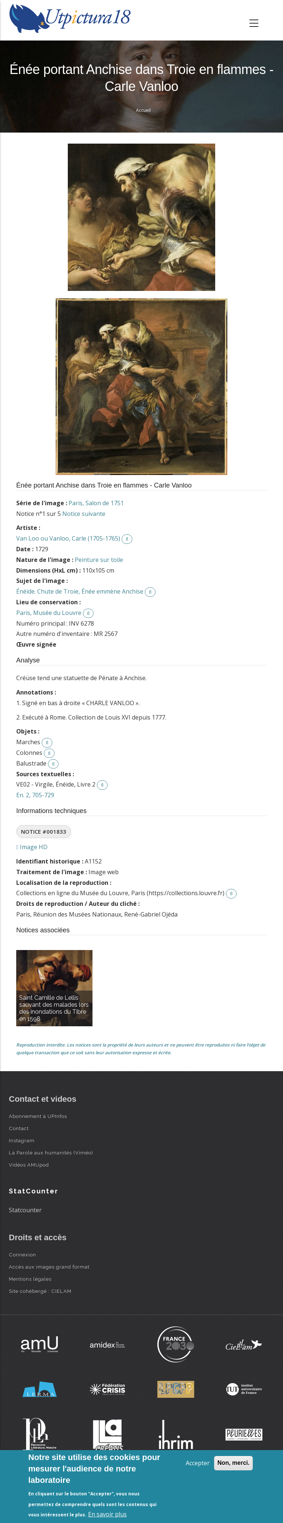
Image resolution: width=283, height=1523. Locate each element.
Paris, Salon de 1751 (96, 503)
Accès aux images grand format (49, 1267)
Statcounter (25, 1210)
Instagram (22, 1140)
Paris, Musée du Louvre (48, 613)
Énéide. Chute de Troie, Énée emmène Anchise (79, 591)
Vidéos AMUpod (29, 1165)
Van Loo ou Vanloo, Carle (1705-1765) (68, 538)
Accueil (143, 110)
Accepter (198, 1463)
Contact (19, 1128)
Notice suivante (83, 514)
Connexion (22, 1255)
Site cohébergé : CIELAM (40, 1291)
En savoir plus (107, 1514)
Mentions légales (30, 1279)
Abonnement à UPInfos (38, 1116)
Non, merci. (233, 1463)
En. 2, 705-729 (35, 795)
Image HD (32, 847)
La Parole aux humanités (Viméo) (51, 1153)
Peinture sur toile (99, 560)
